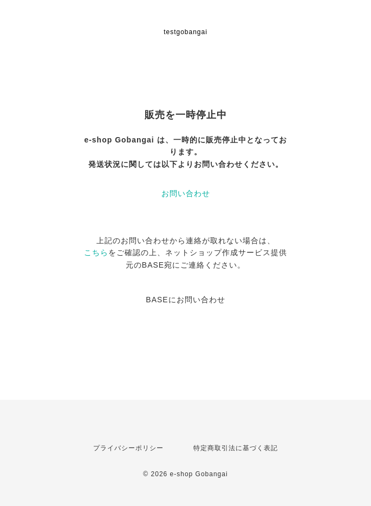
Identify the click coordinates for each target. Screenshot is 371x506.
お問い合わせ (185, 193)
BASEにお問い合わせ (185, 299)
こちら (96, 252)
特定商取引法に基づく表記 (235, 448)
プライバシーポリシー (128, 448)
